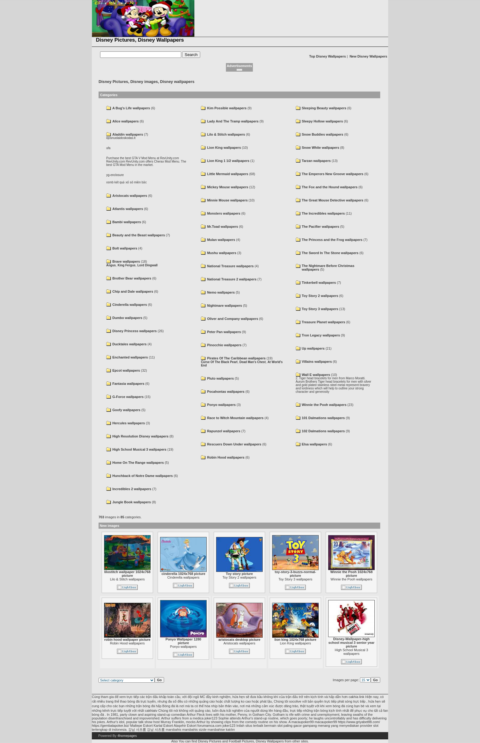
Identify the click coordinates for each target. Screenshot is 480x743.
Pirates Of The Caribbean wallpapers (236, 358)
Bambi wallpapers (126, 222)
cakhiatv (151, 710)
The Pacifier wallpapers (320, 226)
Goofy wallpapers (126, 410)
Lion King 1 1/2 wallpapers (228, 161)
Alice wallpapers (125, 121)
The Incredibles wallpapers (323, 213)
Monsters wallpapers (223, 213)
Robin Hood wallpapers (225, 457)
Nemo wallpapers (220, 292)
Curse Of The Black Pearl (219, 362)
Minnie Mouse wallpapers (227, 200)
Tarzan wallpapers (316, 161)
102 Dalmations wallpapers (323, 431)
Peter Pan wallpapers (224, 332)
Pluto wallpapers (220, 378)
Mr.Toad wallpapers (222, 226)
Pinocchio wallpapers (224, 345)
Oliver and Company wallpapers (232, 319)
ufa (108, 148)
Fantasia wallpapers (128, 383)
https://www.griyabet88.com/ (359, 722)
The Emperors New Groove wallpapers (332, 174)
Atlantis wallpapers (127, 209)
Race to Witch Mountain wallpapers (235, 418)
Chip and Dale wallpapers (132, 291)
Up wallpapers (313, 348)
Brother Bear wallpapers (131, 278)
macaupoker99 (302, 722)
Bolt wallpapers (124, 248)
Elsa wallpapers (314, 444)
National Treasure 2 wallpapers (231, 279)
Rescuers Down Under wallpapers (234, 444)
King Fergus (126, 265)
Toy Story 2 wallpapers (320, 296)
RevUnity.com (115, 161)
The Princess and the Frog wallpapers (332, 240)
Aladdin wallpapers (127, 134)
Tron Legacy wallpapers (321, 335)
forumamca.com (209, 725)
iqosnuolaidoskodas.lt (121, 138)
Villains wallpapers (317, 361)
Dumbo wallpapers (127, 318)
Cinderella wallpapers (129, 304)
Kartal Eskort (163, 725)
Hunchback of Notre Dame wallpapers (142, 476)
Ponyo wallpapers (221, 405)
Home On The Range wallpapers (138, 462)
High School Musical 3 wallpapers (139, 449)
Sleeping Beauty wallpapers (324, 108)
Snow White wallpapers (320, 147)
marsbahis (190, 729)
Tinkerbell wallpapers (319, 282)
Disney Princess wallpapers (134, 331)
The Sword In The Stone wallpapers (330, 253)
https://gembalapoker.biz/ (110, 725)
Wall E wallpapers (316, 375)
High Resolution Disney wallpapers (140, 436)
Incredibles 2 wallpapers (131, 489)
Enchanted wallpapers (130, 357)
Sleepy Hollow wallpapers (322, 121)
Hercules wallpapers (128, 423)
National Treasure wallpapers (230, 266)
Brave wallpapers (126, 261)
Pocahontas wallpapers (225, 391)
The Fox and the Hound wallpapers (330, 187)
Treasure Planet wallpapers (323, 322)
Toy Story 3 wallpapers (320, 309)
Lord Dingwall (147, 265)
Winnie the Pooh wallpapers (324, 405)
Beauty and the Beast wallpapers (138, 235)
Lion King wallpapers (224, 147)
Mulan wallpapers (221, 240)
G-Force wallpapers (128, 397)
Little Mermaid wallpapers (227, 174)
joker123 (210, 718)
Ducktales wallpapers (129, 344)
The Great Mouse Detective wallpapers (332, 200)
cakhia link (356, 697)
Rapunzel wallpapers (223, 431)
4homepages (127, 735)
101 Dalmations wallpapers (323, 418)
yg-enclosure (115, 175)
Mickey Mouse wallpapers (227, 187)
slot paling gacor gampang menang (303, 725)
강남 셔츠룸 (137, 729)
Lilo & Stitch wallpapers (226, 134)
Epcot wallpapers (126, 370)
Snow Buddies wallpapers (322, 134)
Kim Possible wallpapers (226, 108)
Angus (111, 265)
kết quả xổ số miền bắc (130, 182)
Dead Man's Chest (252, 362)
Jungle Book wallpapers (131, 502)
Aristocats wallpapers (129, 195)
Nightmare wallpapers (224, 305)
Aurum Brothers (306, 381)
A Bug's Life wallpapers (131, 108)
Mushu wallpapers (221, 253)
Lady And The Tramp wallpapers (232, 121)
